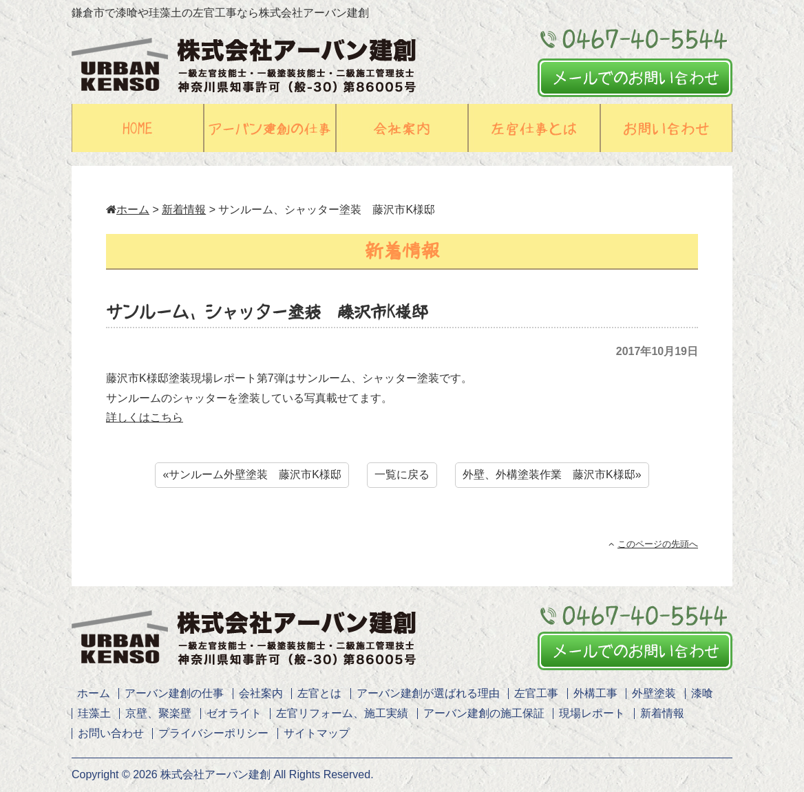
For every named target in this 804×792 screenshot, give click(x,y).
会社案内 (261, 693)
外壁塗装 (654, 693)
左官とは (319, 693)
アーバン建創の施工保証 (483, 713)
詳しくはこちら (144, 417)
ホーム (127, 209)
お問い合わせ (111, 733)
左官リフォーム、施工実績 (342, 713)
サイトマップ (317, 733)
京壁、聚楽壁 (158, 713)
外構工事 (595, 693)
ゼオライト (234, 713)
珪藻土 (94, 713)
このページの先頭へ (653, 544)
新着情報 (184, 209)
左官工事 (536, 693)
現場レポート (592, 713)
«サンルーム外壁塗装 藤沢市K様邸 (251, 474)
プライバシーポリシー (213, 733)
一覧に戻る (402, 474)
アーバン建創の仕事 (174, 693)
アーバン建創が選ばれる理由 (428, 693)
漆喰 (702, 693)
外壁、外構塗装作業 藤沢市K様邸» (552, 474)
